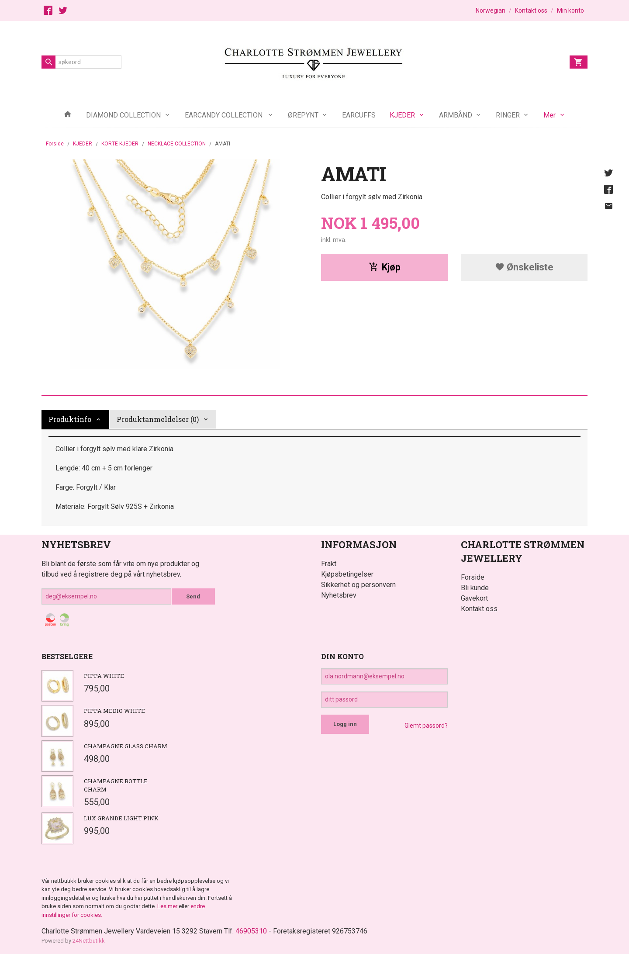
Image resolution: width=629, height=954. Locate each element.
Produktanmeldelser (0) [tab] (158, 419)
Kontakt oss (479, 609)
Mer (549, 115)
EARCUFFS (359, 115)
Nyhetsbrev (338, 595)
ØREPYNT (303, 115)
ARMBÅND (455, 115)
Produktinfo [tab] (69, 419)
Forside (55, 144)
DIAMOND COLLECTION (123, 115)
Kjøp (385, 267)
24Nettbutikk (89, 940)
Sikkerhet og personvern (358, 585)
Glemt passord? (426, 725)
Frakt (328, 564)
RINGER (508, 115)
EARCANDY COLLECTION (224, 115)
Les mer (168, 906)
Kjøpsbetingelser (347, 574)
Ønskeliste (524, 267)
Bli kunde (475, 588)
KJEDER (402, 115)
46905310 (251, 931)
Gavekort (474, 598)
